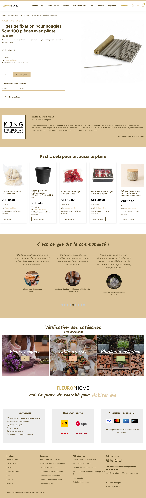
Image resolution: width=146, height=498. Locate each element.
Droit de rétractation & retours (84, 468)
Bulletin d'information (81, 482)
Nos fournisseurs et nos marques (52, 464)
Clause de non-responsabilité (51, 480)
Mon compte (78, 478)
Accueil (4, 15)
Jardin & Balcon (12, 464)
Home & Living (12, 459)
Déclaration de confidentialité (51, 476)
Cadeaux (9, 480)
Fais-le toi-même (13, 15)
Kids (8, 476)
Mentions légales (46, 484)
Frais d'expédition (11, 60)
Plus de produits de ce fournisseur (131, 136)
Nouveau (9, 484)
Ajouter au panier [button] (8, 219)
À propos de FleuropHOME (50, 459)
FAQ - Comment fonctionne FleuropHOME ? (89, 473)
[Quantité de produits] (6, 74)
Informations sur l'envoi (82, 464)
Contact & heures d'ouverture (84, 459)
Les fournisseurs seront (49, 468)
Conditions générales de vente (51, 472)
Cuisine (9, 468)
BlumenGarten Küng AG (12, 21)
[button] (62, 305)
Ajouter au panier (21, 75)
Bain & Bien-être (12, 472)
